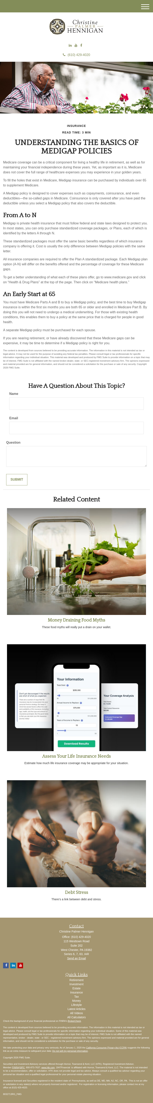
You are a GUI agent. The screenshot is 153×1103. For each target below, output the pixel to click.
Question (13, 442)
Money (76, 1000)
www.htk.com (48, 1067)
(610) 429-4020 (76, 55)
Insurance (76, 992)
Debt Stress (76, 892)
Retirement (76, 980)
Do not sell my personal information (70, 1051)
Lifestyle (76, 1005)
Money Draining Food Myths (76, 620)
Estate (76, 988)
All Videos (76, 1013)
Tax (76, 996)
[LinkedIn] (70, 45)
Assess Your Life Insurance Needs (76, 756)
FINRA (15, 1067)
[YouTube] (76, 45)
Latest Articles (76, 1009)
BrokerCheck (74, 1021)
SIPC (22, 1067)
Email (13, 418)
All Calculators (76, 1017)
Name (13, 393)
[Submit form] (16, 479)
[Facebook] (81, 45)
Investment (76, 984)
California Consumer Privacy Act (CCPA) (106, 1047)
